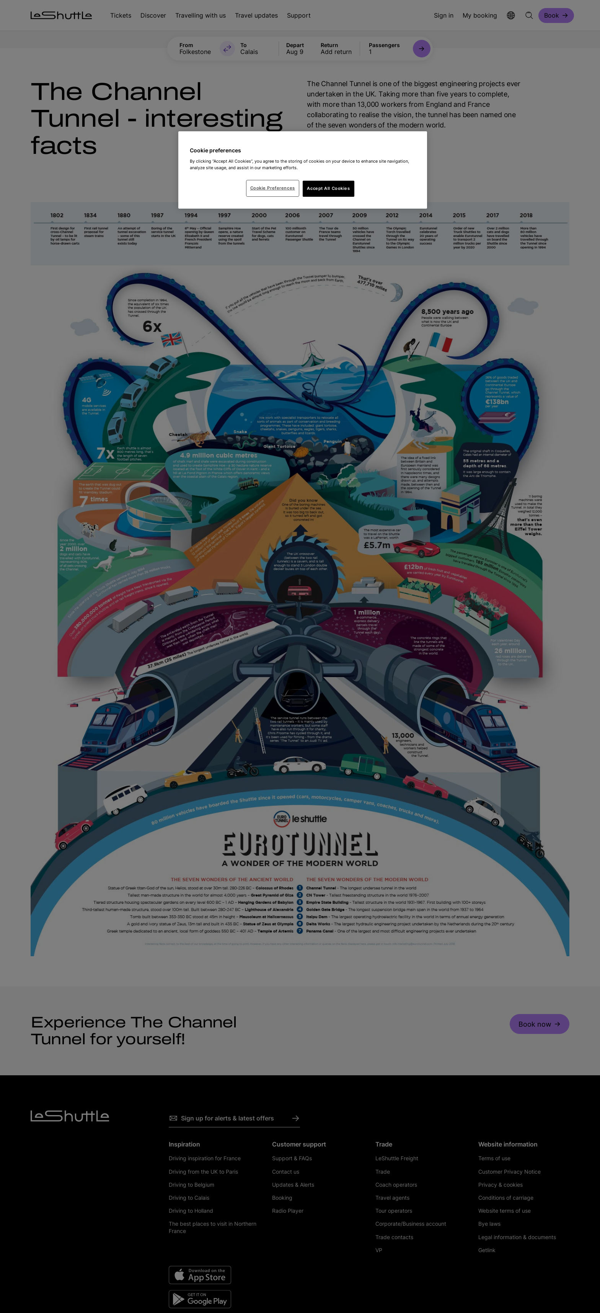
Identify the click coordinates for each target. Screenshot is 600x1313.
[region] (302, 170)
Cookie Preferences (272, 188)
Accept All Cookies (328, 188)
